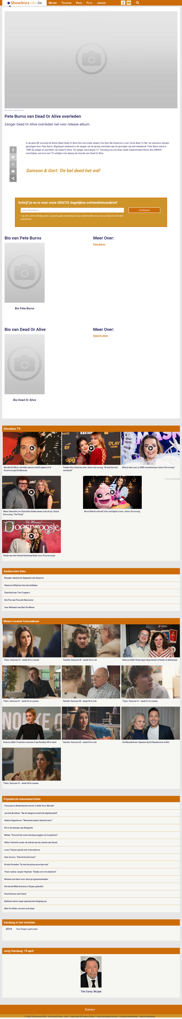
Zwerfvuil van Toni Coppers (17, 592)
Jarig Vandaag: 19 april (19, 951)
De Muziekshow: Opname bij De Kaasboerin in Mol (145, 742)
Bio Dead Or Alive (24, 400)
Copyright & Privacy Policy (82, 1016)
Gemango (150, 1016)
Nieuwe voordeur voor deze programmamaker (26, 879)
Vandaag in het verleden (19, 922)
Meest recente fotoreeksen (21, 621)
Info (66, 1016)
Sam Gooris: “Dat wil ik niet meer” (20, 857)
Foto (89, 3)
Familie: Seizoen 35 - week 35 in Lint (80, 701)
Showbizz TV (12, 428)
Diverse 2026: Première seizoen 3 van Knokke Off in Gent (29, 742)
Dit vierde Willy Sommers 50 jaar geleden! (24, 886)
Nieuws (53, 3)
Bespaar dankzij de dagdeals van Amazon (24, 578)
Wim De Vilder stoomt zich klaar (19, 908)
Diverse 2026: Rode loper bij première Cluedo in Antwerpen (149, 660)
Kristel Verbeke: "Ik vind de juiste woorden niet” (26, 864)
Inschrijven (144, 210)
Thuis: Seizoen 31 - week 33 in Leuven (21, 660)
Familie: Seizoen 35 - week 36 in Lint (80, 660)
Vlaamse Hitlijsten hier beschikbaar (21, 585)
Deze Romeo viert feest (15, 894)
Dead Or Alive (100, 335)
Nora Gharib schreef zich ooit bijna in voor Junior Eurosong (112, 511)
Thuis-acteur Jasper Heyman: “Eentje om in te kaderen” (30, 872)
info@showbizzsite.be (107, 1016)
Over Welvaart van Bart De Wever (19, 607)
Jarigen (101, 3)
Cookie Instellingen (128, 1016)
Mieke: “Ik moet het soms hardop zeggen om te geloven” (31, 835)
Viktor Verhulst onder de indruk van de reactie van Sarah (30, 842)
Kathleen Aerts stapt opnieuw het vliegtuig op (25, 901)
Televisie (66, 3)
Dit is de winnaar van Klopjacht (18, 828)
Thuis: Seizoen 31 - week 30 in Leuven (21, 783)
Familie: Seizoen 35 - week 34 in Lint (80, 742)
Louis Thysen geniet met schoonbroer (22, 850)
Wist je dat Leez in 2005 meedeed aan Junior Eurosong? (148, 467)
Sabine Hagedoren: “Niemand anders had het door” (28, 820)
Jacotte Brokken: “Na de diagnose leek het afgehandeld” (31, 813)
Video (79, 3)
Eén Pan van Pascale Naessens (18, 600)
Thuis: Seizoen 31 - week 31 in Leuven (140, 701)
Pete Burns (99, 244)
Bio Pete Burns (24, 308)
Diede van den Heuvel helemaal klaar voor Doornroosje (29, 555)
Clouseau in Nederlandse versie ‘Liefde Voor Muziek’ (29, 806)
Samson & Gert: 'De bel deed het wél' (63, 170)
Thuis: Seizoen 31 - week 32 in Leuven (21, 701)
